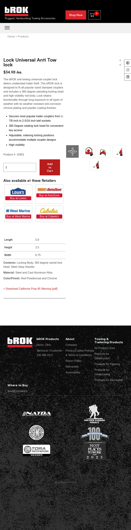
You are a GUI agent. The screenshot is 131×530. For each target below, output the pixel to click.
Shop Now (76, 15)
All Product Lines (104, 348)
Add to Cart (50, 167)
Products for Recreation (108, 380)
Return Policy (74, 360)
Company (71, 344)
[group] (97, 100)
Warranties (72, 366)
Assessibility (73, 372)
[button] (122, 62)
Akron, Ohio (44, 344)
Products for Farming (107, 364)
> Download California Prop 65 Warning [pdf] (30, 288)
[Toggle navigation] (7, 27)
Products (23, 36)
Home (11, 36)
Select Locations (17, 391)
